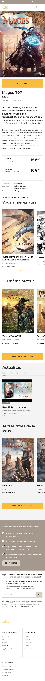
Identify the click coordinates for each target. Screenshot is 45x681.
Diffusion (28, 636)
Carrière (5, 642)
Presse (27, 646)
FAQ (3, 639)
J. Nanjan (17, 191)
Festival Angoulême (9, 666)
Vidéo (25, 373)
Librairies (28, 642)
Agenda (18, 373)
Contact (5, 646)
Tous (4, 373)
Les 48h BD (6, 675)
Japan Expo (6, 672)
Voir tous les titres (22, 356)
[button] (20, 270)
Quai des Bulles (7, 669)
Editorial (28, 639)
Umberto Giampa (20, 188)
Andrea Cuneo (19, 186)
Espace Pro (38, 2)
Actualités (11, 373)
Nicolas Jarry (19, 184)
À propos (5, 636)
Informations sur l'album (22, 197)
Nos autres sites (10, 2)
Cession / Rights (30, 649)
